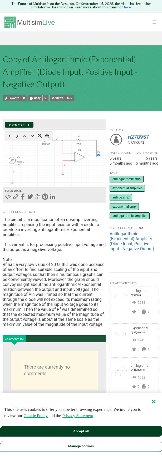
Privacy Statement (77, 415)
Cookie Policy (36, 415)
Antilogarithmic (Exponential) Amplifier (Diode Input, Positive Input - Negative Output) (132, 241)
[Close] (153, 401)
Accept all (81, 431)
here (127, 7)
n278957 (138, 137)
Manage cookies (81, 446)
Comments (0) (14, 338)
